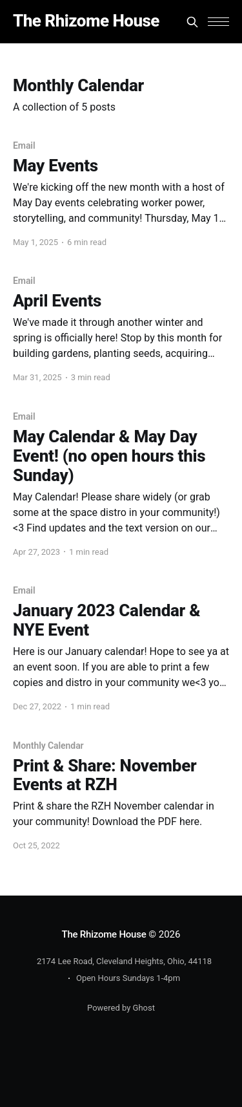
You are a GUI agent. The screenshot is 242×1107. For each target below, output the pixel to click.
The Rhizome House (86, 21)
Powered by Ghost (121, 1008)
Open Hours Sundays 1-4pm (128, 978)
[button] (218, 21)
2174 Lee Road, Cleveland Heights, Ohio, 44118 (124, 961)
